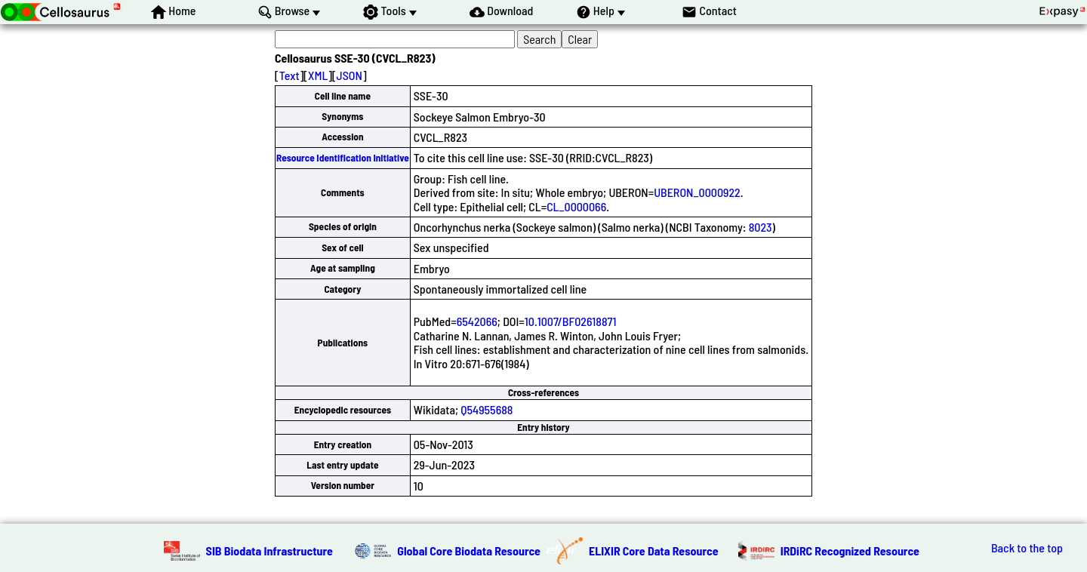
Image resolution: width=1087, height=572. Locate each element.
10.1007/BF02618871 (571, 321)
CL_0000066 (576, 206)
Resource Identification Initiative (342, 158)
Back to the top (1027, 548)
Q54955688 (486, 409)
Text (289, 75)
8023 (760, 227)
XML (318, 75)
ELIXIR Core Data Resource (654, 550)
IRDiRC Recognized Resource (850, 550)
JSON (349, 75)
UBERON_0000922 (697, 192)
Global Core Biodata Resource (468, 550)
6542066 (477, 321)
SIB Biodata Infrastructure (269, 550)
